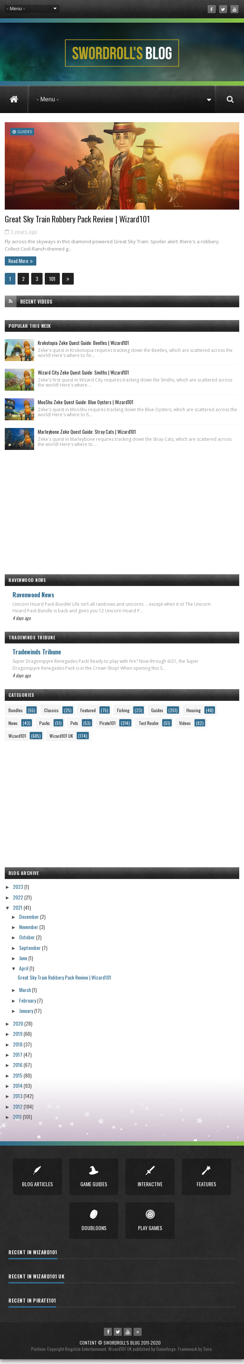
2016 (18, 1069)
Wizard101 (17, 740)
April (24, 972)
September (30, 952)
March (25, 994)
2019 (18, 1038)
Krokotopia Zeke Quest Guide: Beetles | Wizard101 (83, 347)
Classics (51, 714)
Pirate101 (107, 727)
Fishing (123, 714)
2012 (18, 1111)
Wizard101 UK (61, 740)
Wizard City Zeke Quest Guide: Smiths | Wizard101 (83, 376)
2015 (18, 1079)
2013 (18, 1100)
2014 (18, 1090)
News (13, 727)
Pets (74, 727)
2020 (18, 1028)
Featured (88, 714)
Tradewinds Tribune (36, 656)
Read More (18, 265)
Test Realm (149, 727)
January (26, 1015)
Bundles (15, 714)
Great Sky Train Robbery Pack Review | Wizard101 (80, 223)
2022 (18, 901)
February (28, 1004)
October (27, 942)
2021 (18, 912)
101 (52, 283)
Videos (185, 727)
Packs (44, 727)
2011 (18, 1121)
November (29, 931)
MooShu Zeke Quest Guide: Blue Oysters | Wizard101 (85, 406)
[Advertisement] (122, 513)
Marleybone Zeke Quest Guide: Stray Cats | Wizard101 (87, 436)
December (29, 921)
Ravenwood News (33, 599)
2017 (18, 1059)
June (23, 962)
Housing (193, 714)
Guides (24, 131)
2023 (18, 891)
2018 (18, 1048)
